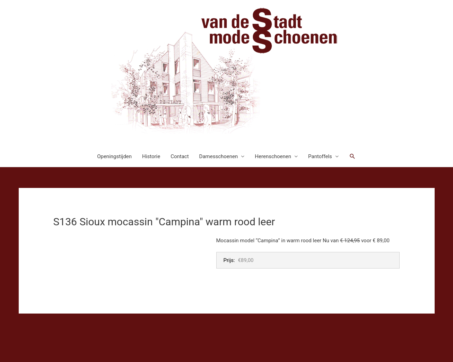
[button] (352, 156)
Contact (180, 156)
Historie (151, 156)
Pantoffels (320, 156)
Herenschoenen (273, 156)
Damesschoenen (218, 156)
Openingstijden (114, 156)
